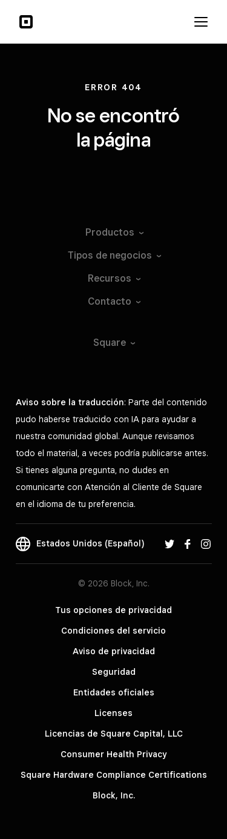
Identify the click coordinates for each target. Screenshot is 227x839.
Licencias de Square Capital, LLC (114, 733)
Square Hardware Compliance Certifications (114, 775)
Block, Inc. (114, 795)
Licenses (113, 713)
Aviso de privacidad (114, 651)
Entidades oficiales (113, 692)
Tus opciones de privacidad (113, 610)
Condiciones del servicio (113, 630)
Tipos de (114, 255)
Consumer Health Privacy (113, 754)
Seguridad (114, 672)
